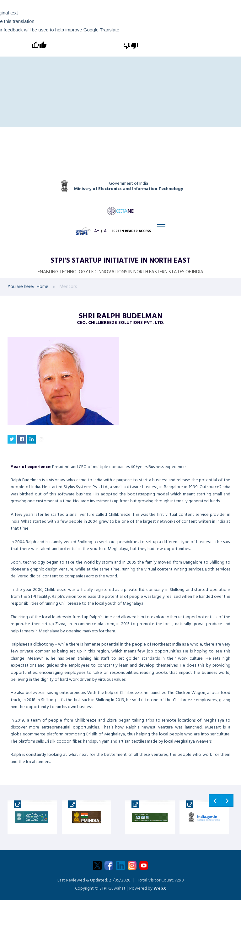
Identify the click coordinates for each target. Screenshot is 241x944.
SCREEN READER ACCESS (133, 237)
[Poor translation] (130, 45)
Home (42, 298)
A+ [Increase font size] (97, 238)
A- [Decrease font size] (107, 238)
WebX (159, 899)
